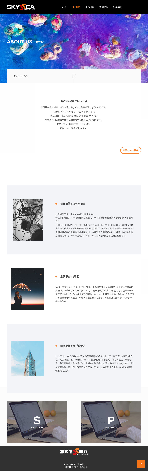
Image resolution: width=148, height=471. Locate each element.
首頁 (15, 76)
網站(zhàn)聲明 (71, 467)
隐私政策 (83, 467)
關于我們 (24, 76)
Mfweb (80, 464)
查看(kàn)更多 (132, 150)
